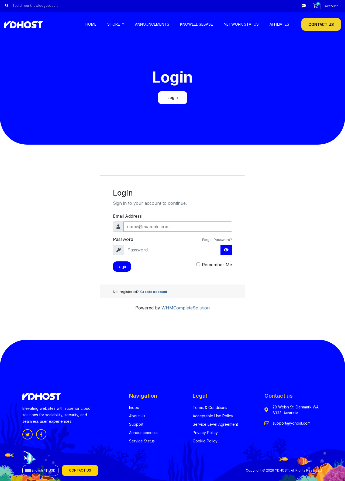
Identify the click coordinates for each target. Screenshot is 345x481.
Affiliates (279, 24)
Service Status (142, 441)
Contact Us (321, 24)
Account (332, 6)
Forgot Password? (217, 240)
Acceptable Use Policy (213, 416)
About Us (137, 416)
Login (121, 266)
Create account (153, 292)
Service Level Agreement (215, 424)
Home (90, 24)
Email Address (127, 216)
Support (136, 424)
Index (134, 407)
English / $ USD (40, 470)
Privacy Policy (205, 432)
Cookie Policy (205, 441)
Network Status (241, 24)
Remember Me (217, 264)
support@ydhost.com (291, 423)
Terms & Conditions (210, 407)
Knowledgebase (196, 24)
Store (114, 24)
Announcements (152, 24)
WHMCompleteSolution (185, 308)
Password (123, 239)
